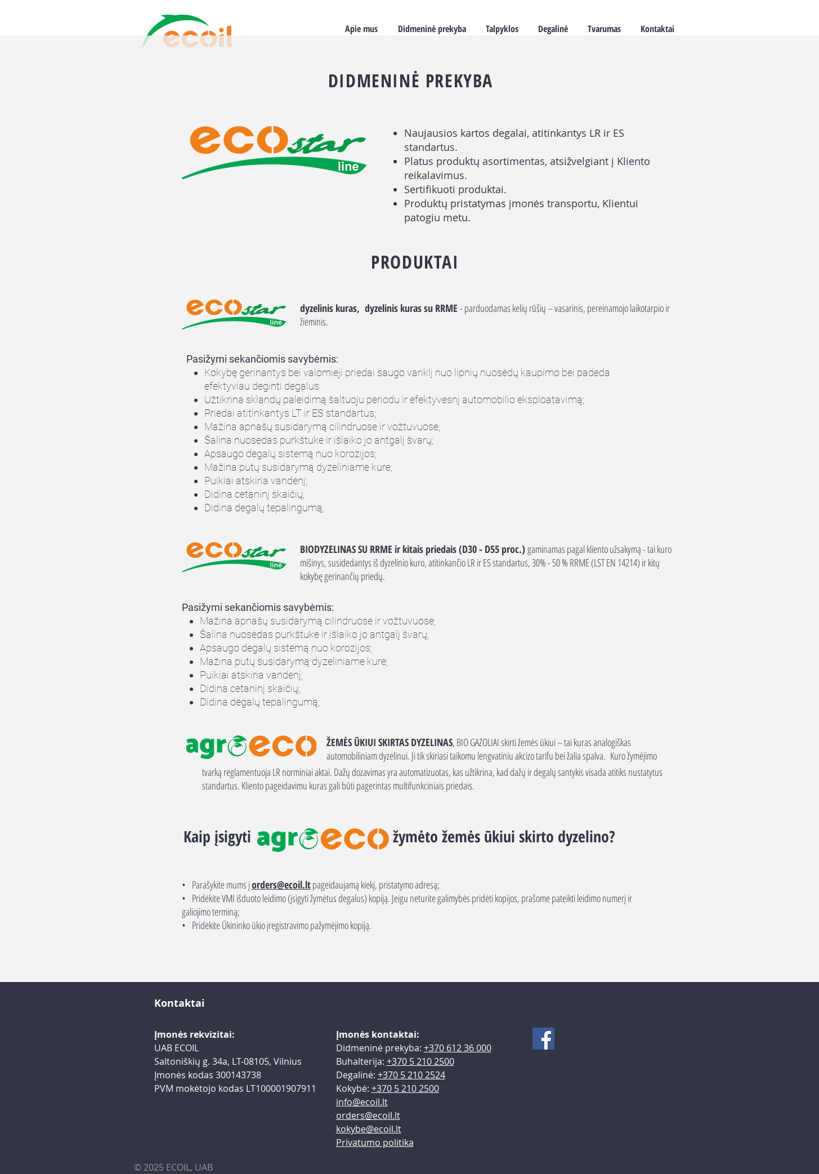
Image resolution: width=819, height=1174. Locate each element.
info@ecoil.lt (362, 1102)
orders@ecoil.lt (281, 884)
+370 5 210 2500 (420, 1061)
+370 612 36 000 (457, 1048)
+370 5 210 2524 (411, 1075)
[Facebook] (543, 1039)
